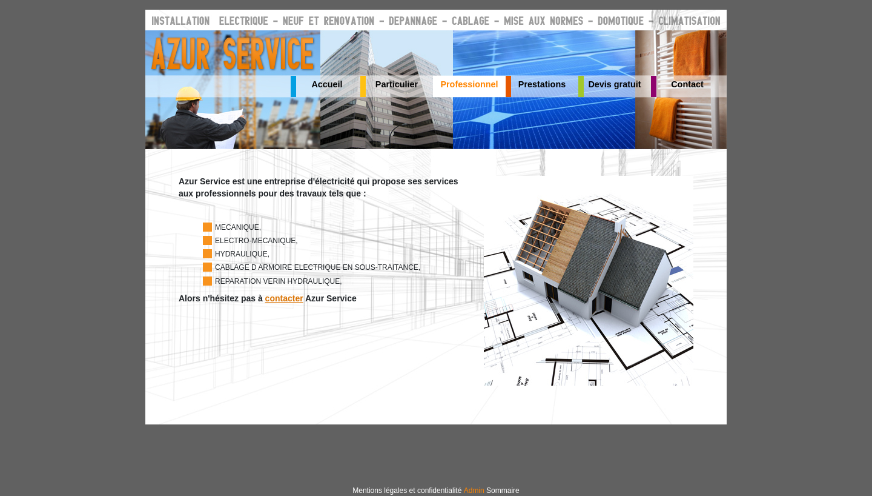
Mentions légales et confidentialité (406, 490)
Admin (474, 490)
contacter (284, 298)
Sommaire (503, 490)
